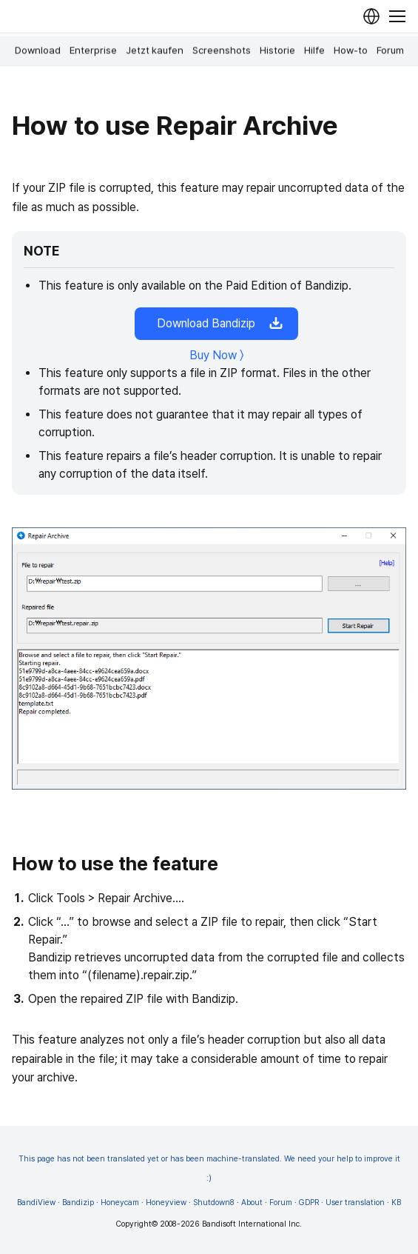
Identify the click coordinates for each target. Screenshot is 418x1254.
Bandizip (78, 1202)
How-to (351, 50)
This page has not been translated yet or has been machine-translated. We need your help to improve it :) (209, 1168)
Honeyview (166, 1202)
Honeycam (120, 1202)
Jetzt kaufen (154, 50)
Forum (390, 50)
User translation (355, 1202)
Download (38, 50)
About (252, 1202)
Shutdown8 (214, 1202)
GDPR (309, 1202)
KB (396, 1202)
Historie (277, 50)
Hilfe (314, 50)
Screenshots (221, 50)
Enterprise (93, 50)
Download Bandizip (216, 324)
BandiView (36, 1202)
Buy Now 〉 (216, 355)
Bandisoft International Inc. (252, 1224)
